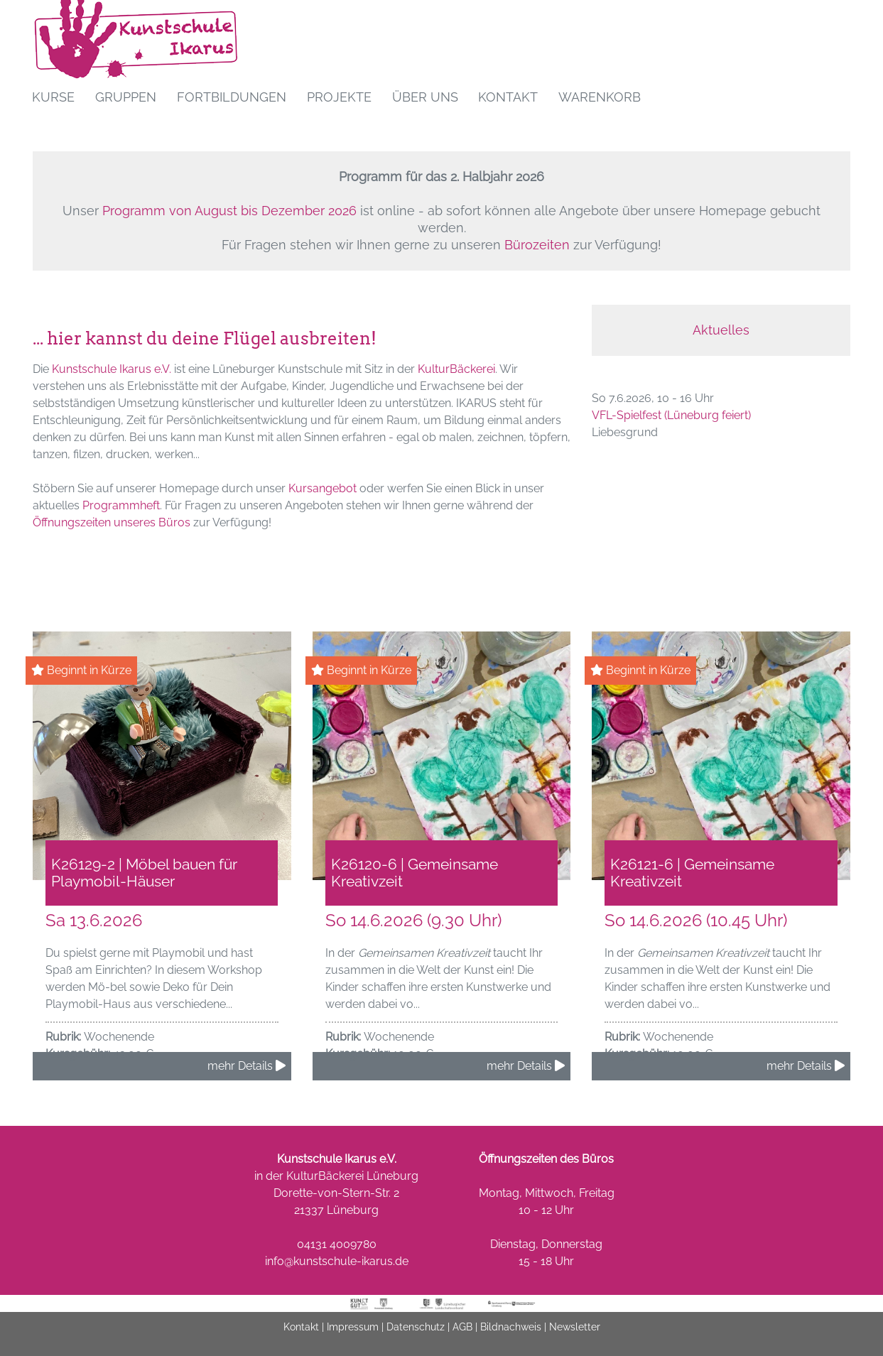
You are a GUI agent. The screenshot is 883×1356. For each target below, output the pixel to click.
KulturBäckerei (456, 369)
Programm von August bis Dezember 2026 (229, 210)
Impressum (353, 1334)
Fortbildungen (231, 97)
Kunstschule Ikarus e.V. (111, 369)
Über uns (425, 97)
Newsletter (574, 1334)
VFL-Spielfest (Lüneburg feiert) (671, 415)
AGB (462, 1334)
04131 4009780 (337, 1251)
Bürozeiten (537, 244)
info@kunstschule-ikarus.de (336, 1268)
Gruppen (125, 97)
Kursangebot (322, 488)
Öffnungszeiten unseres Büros (111, 522)
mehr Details (246, 1073)
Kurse (53, 97)
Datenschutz (415, 1334)
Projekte (339, 97)
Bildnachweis (510, 1334)
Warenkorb (599, 97)
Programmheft (121, 505)
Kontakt (508, 97)
